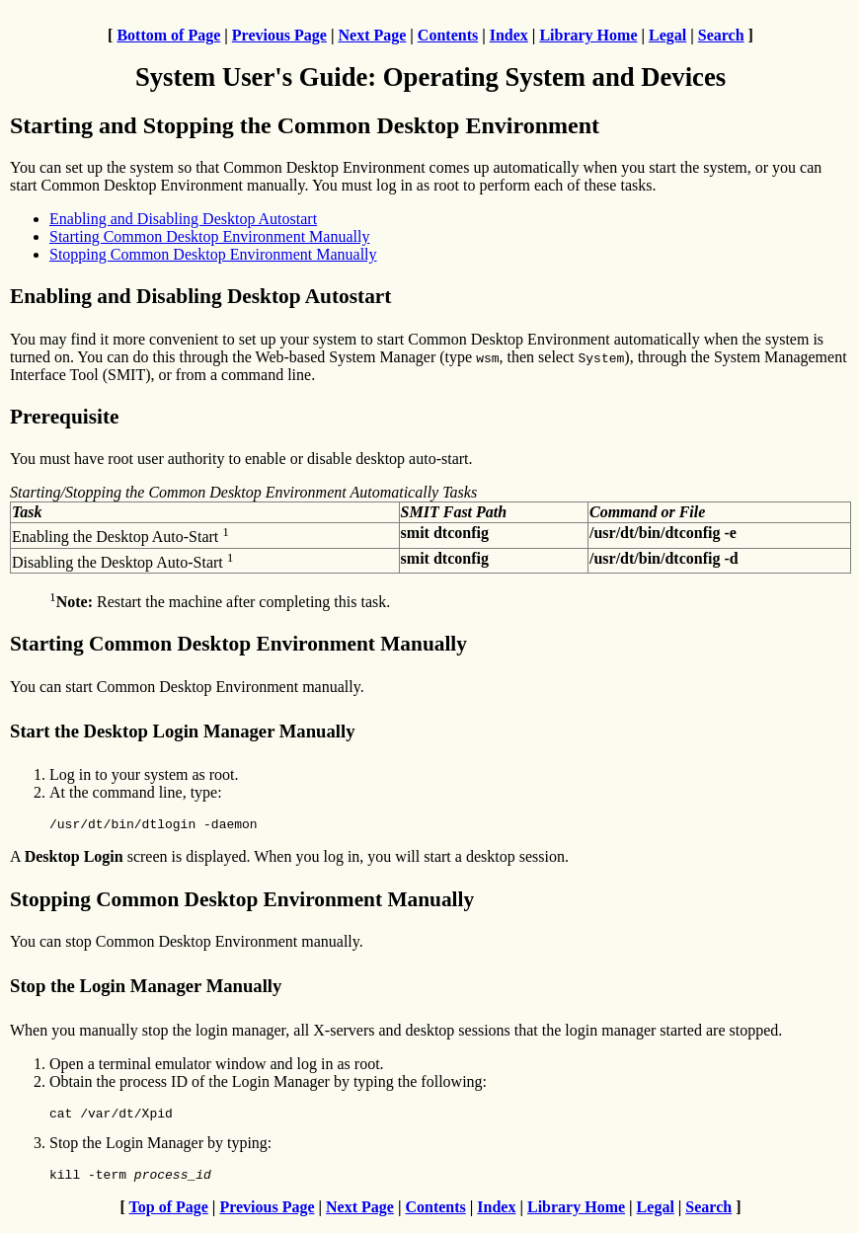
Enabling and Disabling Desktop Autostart (183, 218)
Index (509, 35)
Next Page (372, 35)
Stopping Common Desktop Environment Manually (213, 254)
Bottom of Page (168, 35)
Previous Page (279, 35)
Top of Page (168, 1215)
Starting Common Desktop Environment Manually (209, 236)
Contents (448, 35)
